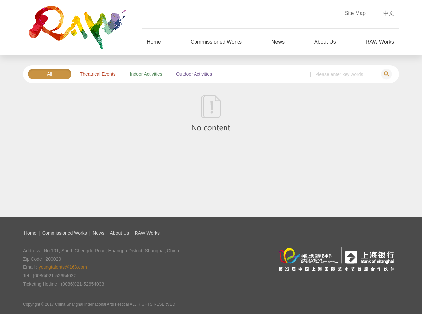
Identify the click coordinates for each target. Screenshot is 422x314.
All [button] (49, 74)
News (98, 233)
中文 (388, 13)
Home (30, 233)
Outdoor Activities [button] (194, 74)
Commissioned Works (64, 233)
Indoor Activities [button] (146, 74)
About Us (119, 233)
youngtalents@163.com (63, 267)
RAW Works (147, 233)
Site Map (359, 13)
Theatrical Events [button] (98, 74)
